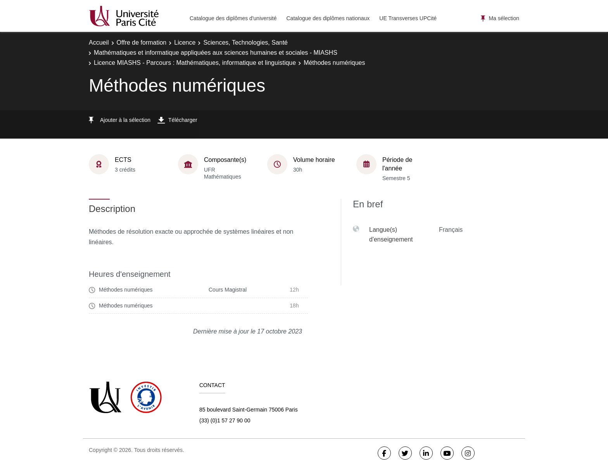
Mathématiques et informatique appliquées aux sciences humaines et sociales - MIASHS (215, 52)
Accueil (99, 42)
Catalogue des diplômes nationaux (328, 18)
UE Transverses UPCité (408, 18)
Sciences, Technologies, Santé (245, 42)
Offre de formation (142, 42)
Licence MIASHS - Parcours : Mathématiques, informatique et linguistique (195, 62)
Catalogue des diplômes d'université (233, 18)
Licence (184, 42)
